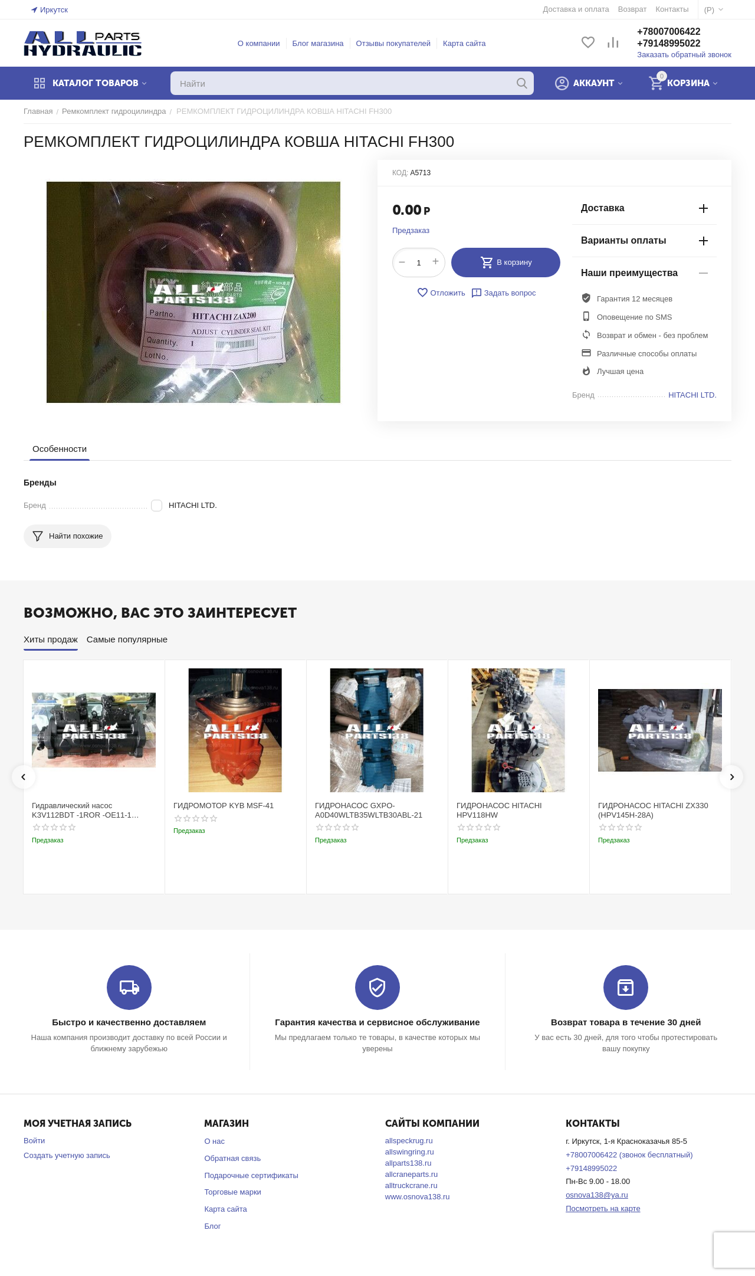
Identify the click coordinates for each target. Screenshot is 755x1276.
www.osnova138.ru (417, 1196)
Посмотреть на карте (603, 1208)
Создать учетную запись (67, 1155)
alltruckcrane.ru (411, 1185)
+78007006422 (668, 32)
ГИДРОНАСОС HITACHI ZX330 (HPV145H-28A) (653, 810)
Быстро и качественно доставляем (129, 1022)
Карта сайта (464, 43)
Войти (34, 1140)
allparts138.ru (408, 1163)
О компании (259, 43)
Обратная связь (232, 1158)
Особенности (59, 449)
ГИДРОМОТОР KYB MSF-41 (223, 805)
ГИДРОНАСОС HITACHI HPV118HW (499, 810)
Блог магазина (318, 43)
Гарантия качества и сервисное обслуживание (377, 1022)
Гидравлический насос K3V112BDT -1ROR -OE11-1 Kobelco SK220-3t (82, 810)
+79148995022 (668, 43)
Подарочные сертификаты (251, 1175)
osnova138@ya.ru (597, 1194)
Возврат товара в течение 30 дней (626, 1022)
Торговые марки (232, 1192)
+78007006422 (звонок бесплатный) (629, 1154)
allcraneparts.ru (411, 1174)
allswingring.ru (409, 1151)
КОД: (400, 173)
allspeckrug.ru (409, 1140)
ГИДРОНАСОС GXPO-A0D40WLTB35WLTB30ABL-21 (368, 810)
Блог (212, 1226)
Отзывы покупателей (393, 43)
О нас (214, 1141)
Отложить (440, 293)
